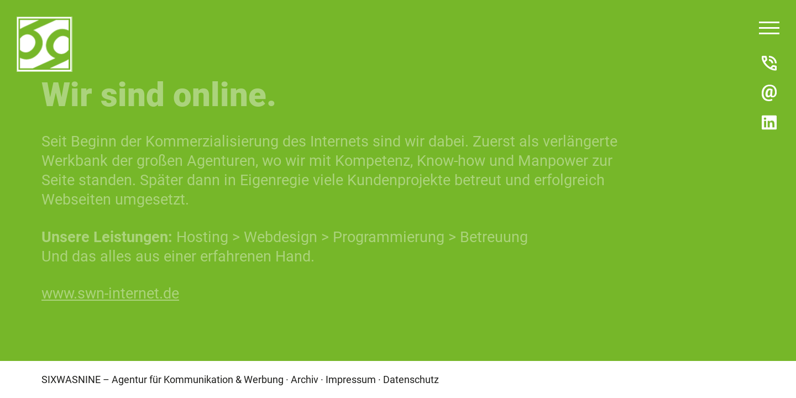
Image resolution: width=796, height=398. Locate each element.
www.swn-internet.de (110, 292)
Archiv (304, 379)
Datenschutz (411, 379)
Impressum (351, 379)
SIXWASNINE (71, 379)
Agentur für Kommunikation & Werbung (198, 379)
